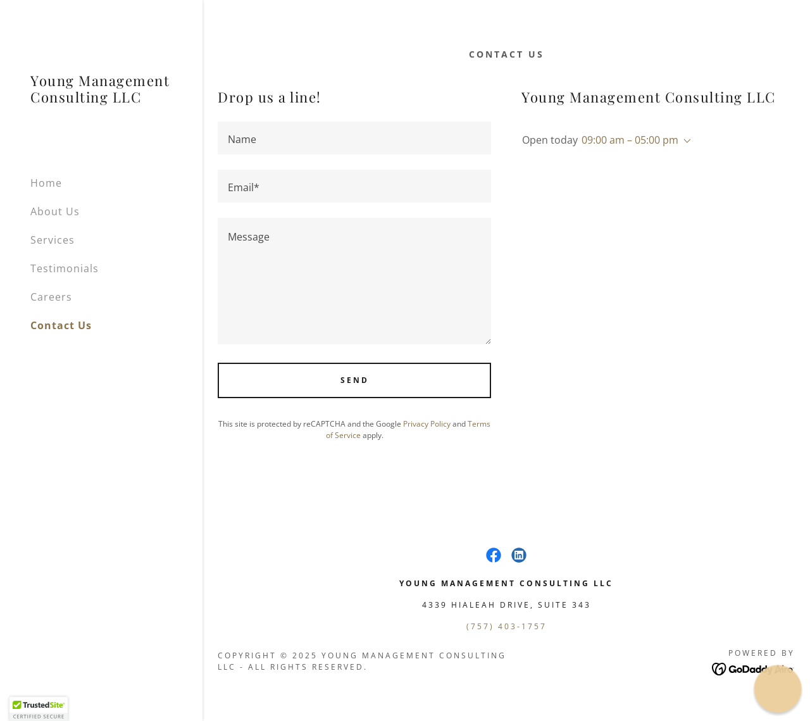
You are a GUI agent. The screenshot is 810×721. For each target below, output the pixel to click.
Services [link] (52, 240)
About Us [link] (55, 211)
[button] (685, 141)
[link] (101, 99)
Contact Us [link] (61, 325)
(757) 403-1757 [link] (506, 626)
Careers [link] (51, 297)
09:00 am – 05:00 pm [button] (630, 140)
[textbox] (354, 138)
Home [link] (46, 183)
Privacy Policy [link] (427, 423)
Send (354, 380)
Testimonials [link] (64, 268)
